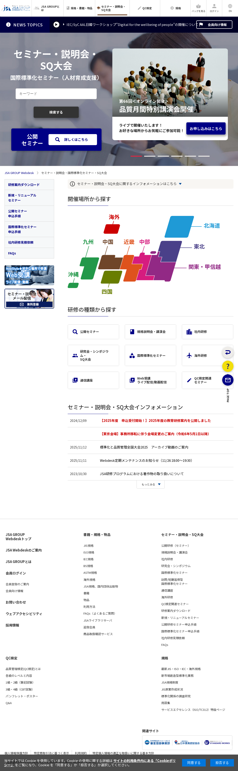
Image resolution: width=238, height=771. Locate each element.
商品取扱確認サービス (98, 634)
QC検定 (11, 658)
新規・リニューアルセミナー (22, 197)
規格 (164, 658)
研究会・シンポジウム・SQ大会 (90, 355)
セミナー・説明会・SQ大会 (182, 535)
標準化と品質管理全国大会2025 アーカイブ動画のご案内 (144, 447)
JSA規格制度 (169, 682)
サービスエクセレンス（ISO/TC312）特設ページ (193, 710)
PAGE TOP (228, 414)
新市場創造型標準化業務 (177, 676)
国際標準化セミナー (147, 355)
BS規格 (88, 566)
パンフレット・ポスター (22, 696)
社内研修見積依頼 (20, 242)
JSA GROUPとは (19, 561)
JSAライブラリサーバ (97, 620)
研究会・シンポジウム (176, 566)
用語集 (165, 703)
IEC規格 (88, 559)
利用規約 (81, 753)
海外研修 (197, 355)
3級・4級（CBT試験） (20, 689)
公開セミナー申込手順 (17, 213)
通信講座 (82, 380)
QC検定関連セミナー (199, 380)
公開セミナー (85, 331)
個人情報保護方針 (16, 753)
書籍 (86, 593)
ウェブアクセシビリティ (24, 613)
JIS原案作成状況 (172, 689)
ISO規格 (88, 552)
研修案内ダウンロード (24, 184)
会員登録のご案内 (17, 584)
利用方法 (89, 607)
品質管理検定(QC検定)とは (23, 669)
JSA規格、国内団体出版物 (100, 586)
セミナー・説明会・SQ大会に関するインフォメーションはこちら (127, 184)
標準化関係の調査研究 (176, 696)
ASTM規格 (90, 573)
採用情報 (12, 625)
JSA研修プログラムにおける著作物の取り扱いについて (142, 473)
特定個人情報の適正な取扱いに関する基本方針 (123, 753)
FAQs (12, 253)
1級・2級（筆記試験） (20, 682)
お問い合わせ (16, 602)
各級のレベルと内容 (19, 676)
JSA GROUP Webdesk (19, 173)
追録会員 (89, 627)
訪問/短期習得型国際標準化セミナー (174, 582)
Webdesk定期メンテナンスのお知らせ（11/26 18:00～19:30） (147, 460)
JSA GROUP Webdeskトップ (18, 537)
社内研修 (197, 331)
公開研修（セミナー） (176, 546)
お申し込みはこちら (206, 128)
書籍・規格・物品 (97, 535)
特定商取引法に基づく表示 (51, 753)
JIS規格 (88, 546)
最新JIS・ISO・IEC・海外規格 (181, 669)
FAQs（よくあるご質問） (100, 613)
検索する (56, 112)
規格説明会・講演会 (147, 331)
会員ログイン (16, 573)
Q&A (9, 703)
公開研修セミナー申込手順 (178, 624)
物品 (86, 600)
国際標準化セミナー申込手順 (22, 229)
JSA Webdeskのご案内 (24, 550)
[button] (136, 156)
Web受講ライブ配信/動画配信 (148, 380)
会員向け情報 (217, 24)
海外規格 (89, 580)
